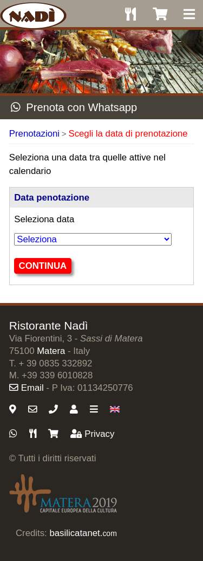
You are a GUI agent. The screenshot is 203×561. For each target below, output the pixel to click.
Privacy (92, 434)
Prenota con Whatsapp (74, 107)
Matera (51, 351)
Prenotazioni (34, 133)
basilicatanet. (82, 533)
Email (26, 388)
